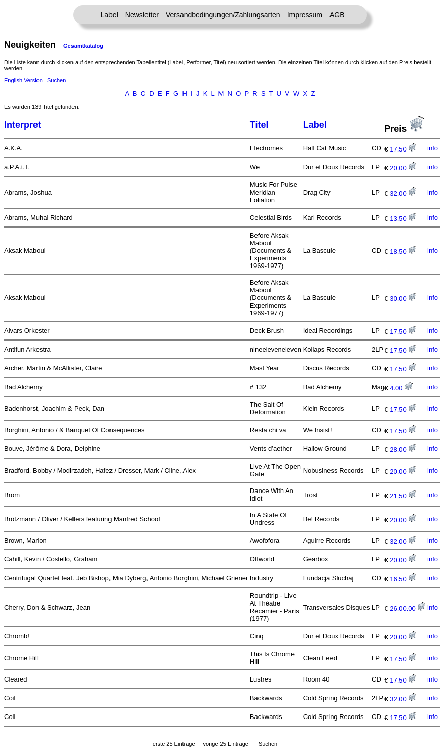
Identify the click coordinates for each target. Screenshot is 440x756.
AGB (337, 15)
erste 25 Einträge (174, 744)
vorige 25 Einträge (225, 744)
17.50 (403, 149)
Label (109, 15)
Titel (259, 125)
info (432, 148)
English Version (23, 80)
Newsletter (142, 15)
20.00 (403, 168)
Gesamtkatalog (83, 46)
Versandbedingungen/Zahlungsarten (223, 15)
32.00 (403, 193)
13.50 (403, 218)
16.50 (403, 579)
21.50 (403, 496)
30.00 (403, 299)
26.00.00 (407, 608)
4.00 (401, 388)
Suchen (56, 80)
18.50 (403, 251)
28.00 (403, 449)
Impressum (304, 15)
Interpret (22, 125)
